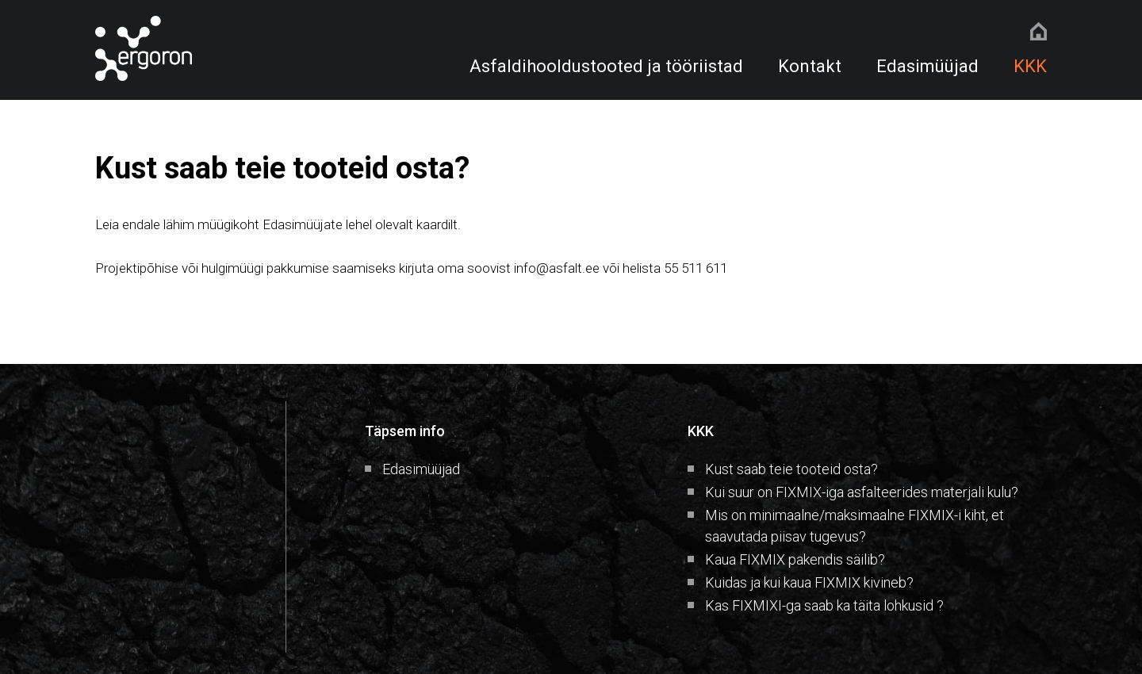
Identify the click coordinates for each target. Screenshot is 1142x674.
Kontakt (809, 66)
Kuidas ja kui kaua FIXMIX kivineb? (809, 582)
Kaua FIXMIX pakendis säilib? (795, 559)
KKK (1030, 66)
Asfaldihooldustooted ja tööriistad (606, 66)
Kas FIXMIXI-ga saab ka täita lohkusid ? (824, 605)
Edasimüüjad (927, 66)
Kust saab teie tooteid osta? (791, 469)
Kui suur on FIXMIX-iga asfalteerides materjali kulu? (861, 492)
